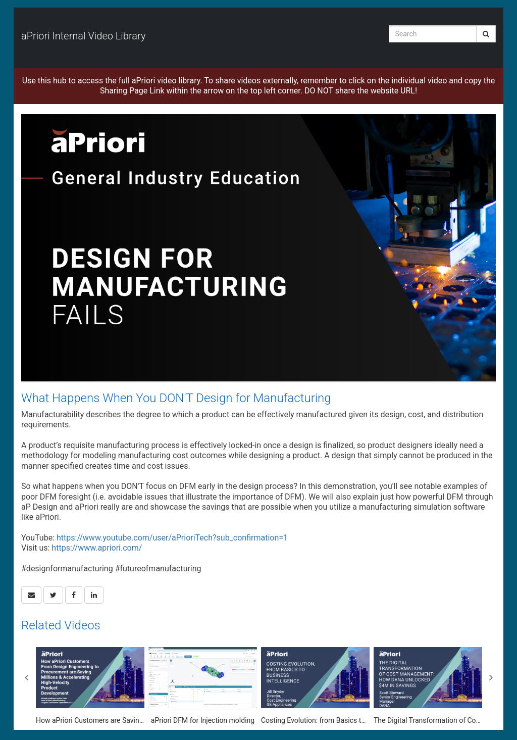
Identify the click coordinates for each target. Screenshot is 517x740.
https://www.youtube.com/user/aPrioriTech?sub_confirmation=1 (172, 537)
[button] (31, 595)
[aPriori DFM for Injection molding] (202, 686)
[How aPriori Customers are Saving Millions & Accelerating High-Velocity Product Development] (90, 686)
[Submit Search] (486, 33)
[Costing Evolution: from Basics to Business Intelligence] (315, 686)
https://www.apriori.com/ (96, 548)
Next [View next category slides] (491, 677)
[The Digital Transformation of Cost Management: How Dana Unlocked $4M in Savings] (428, 686)
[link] (53, 595)
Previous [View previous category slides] (26, 677)
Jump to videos (0, 0)
